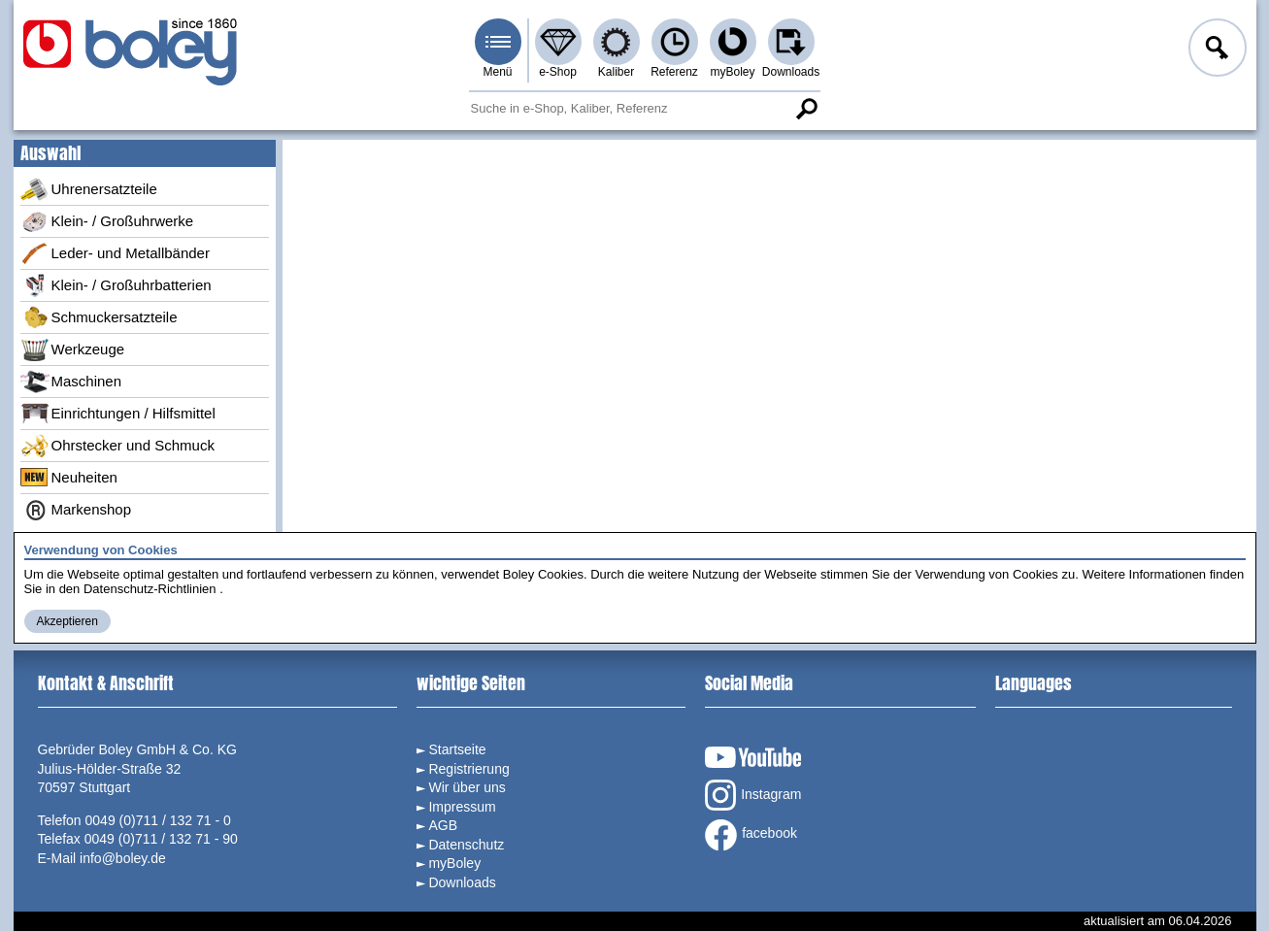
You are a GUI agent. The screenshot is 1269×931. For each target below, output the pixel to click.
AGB (442, 825)
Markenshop (76, 509)
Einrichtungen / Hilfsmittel (118, 413)
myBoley (732, 72)
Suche (806, 108)
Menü (497, 72)
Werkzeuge (72, 349)
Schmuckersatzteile (99, 317)
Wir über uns (466, 787)
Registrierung (468, 769)
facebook (751, 834)
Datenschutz (466, 844)
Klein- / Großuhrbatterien (116, 285)
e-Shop (558, 72)
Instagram (753, 795)
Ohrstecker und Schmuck (117, 445)
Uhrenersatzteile (88, 189)
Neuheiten (68, 477)
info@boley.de (123, 858)
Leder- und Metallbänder (115, 253)
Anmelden (1216, 50)
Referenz (674, 72)
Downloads (790, 72)
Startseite (456, 749)
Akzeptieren (67, 621)
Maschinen (71, 381)
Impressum (461, 807)
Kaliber (616, 72)
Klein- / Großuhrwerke (107, 221)
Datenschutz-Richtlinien (150, 589)
